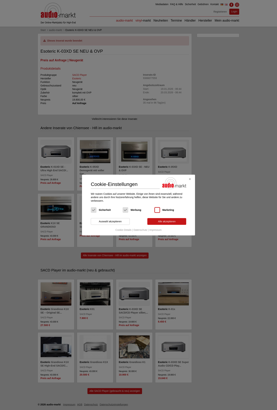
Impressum (155, 230)
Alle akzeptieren (167, 221)
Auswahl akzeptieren (110, 221)
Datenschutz (140, 230)
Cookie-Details (123, 230)
